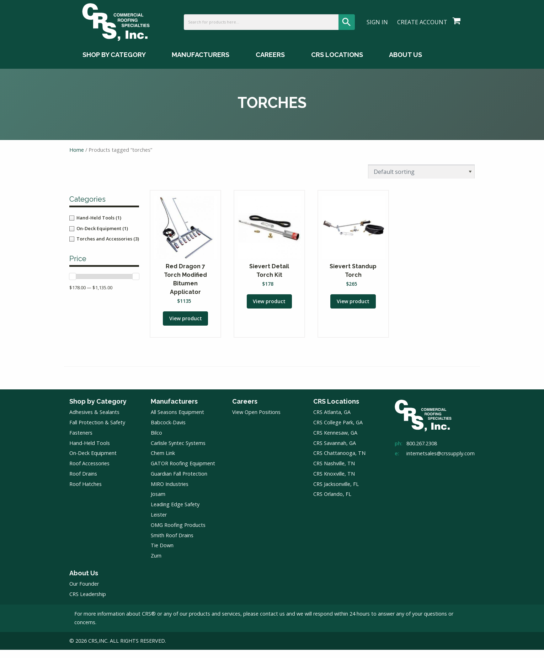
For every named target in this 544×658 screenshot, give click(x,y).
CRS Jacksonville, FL (336, 492)
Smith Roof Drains (172, 543)
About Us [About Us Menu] (405, 64)
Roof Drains (83, 481)
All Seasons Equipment (177, 420)
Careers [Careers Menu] (270, 64)
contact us (272, 622)
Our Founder (84, 592)
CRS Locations (336, 409)
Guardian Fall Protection (179, 481)
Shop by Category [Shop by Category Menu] (114, 64)
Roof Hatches (85, 492)
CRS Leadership (87, 602)
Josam (158, 502)
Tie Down (162, 553)
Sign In (377, 27)
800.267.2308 (421, 451)
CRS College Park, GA (338, 431)
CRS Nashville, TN (334, 471)
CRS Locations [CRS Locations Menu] (337, 64)
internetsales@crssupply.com (440, 461)
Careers (244, 409)
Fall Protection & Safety (97, 431)
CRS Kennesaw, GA (335, 440)
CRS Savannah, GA (334, 451)
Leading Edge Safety (175, 512)
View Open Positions (256, 420)
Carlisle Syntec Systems (178, 451)
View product (185, 326)
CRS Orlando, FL (332, 502)
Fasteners (80, 440)
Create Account (422, 27)
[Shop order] (421, 178)
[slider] (72, 282)
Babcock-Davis (168, 431)
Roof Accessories (89, 471)
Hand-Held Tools (89, 451)
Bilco (156, 440)
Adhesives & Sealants (94, 420)
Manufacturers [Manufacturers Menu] (200, 64)
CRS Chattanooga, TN (339, 461)
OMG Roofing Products (178, 533)
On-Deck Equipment (93, 461)
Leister (159, 523)
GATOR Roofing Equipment (183, 471)
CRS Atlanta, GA (332, 420)
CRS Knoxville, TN (334, 481)
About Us (83, 581)
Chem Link (163, 461)
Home (76, 156)
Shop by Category (98, 409)
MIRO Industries (169, 492)
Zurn (156, 564)
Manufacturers (174, 409)
